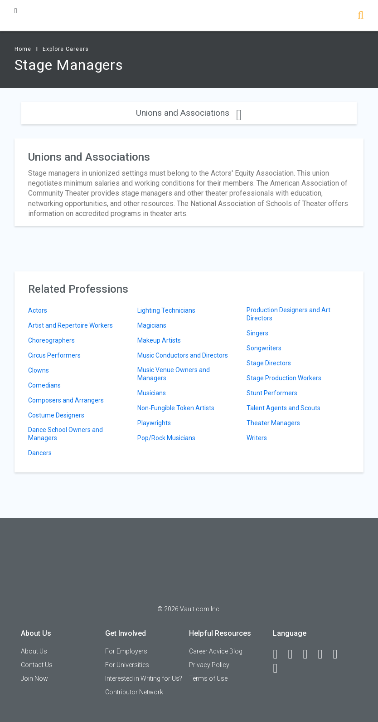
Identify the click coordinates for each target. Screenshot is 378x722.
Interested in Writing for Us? (143, 678)
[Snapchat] (279, 668)
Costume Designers (56, 415)
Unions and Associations (189, 113)
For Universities (127, 664)
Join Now (34, 678)
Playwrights (154, 423)
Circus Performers (54, 355)
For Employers (126, 651)
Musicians (151, 393)
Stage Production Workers (284, 378)
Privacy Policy (209, 664)
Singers (257, 333)
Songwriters (264, 348)
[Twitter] (309, 654)
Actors (37, 310)
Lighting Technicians (166, 310)
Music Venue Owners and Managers (173, 374)
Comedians (44, 385)
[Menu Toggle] (16, 10)
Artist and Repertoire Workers (70, 325)
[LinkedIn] (294, 654)
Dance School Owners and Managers (65, 434)
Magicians (151, 325)
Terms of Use (208, 678)
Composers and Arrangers (66, 400)
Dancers (40, 453)
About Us (34, 651)
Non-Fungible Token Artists (175, 408)
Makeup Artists (159, 340)
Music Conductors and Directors (182, 355)
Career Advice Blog (215, 651)
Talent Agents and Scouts (283, 408)
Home (23, 49)
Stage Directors (269, 363)
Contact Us (37, 664)
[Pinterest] (339, 654)
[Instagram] (324, 654)
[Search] (360, 16)
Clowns (38, 370)
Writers (257, 438)
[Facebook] (279, 654)
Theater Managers (273, 423)
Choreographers (51, 340)
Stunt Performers (272, 393)
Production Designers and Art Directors (288, 314)
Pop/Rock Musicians (166, 438)
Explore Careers (66, 49)
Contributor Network (134, 692)
